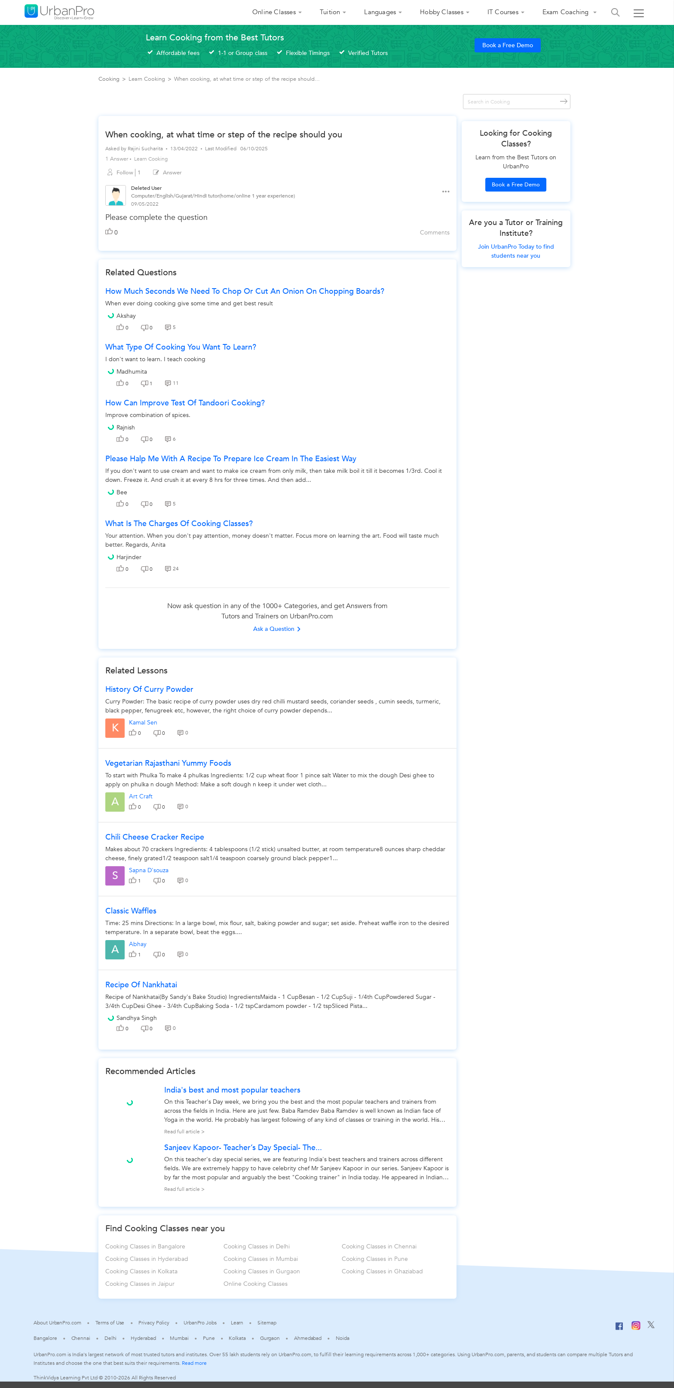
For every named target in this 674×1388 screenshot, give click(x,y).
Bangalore (45, 1338)
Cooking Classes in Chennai (379, 1246)
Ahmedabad (308, 1338)
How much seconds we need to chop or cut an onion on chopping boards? (244, 291)
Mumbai (179, 1338)
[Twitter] (651, 1326)
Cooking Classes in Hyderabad (146, 1259)
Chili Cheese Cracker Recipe (154, 837)
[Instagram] (635, 1328)
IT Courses (502, 12)
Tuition (330, 12)
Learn (237, 1322)
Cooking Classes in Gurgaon (262, 1271)
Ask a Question (277, 629)
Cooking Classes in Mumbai (261, 1259)
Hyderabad (143, 1338)
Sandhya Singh (136, 1018)
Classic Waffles (130, 911)
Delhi (110, 1338)
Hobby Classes (441, 12)
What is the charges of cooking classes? (179, 523)
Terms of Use (110, 1322)
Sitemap (266, 1322)
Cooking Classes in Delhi (257, 1246)
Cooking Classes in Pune (375, 1259)
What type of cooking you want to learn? (180, 347)
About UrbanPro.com (57, 1322)
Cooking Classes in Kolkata (141, 1271)
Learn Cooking (151, 158)
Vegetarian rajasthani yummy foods (168, 763)
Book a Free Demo (507, 45)
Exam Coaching (566, 12)
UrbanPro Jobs (200, 1322)
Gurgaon (270, 1338)
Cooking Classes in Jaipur (140, 1284)
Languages (380, 12)
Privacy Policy (153, 1322)
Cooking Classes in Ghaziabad (382, 1271)
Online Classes (274, 12)
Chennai (80, 1338)
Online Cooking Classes (256, 1284)
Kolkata (237, 1338)
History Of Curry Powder (149, 689)
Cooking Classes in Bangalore (145, 1246)
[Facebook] (619, 1329)
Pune (209, 1338)
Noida (342, 1338)
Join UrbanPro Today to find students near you (516, 251)
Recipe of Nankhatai (141, 985)
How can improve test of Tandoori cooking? (185, 403)
